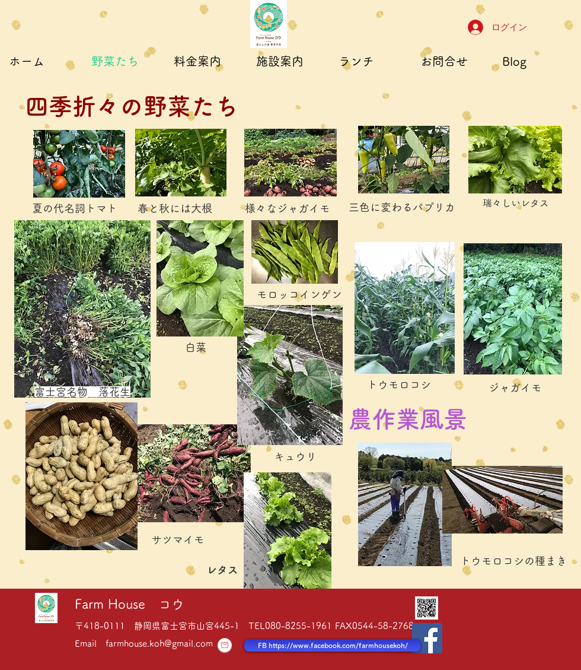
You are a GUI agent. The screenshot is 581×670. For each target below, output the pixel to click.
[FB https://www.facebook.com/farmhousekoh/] (332, 645)
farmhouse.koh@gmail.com (159, 643)
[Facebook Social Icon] (427, 638)
